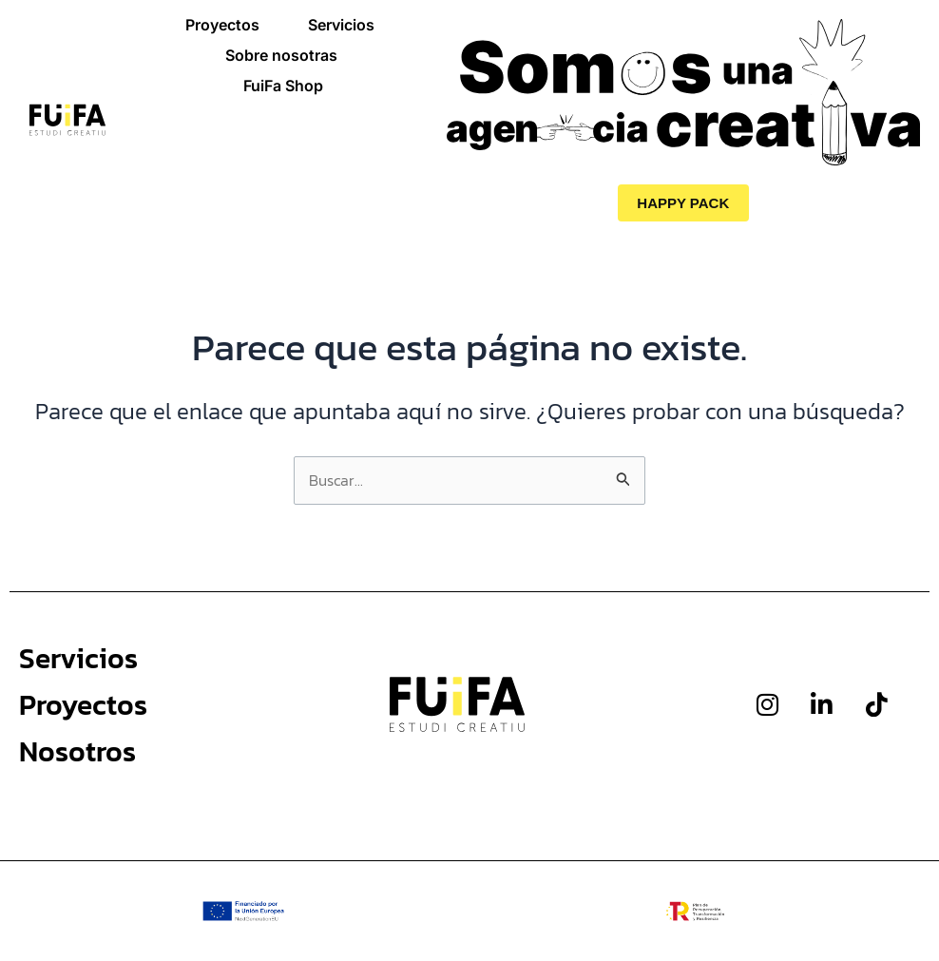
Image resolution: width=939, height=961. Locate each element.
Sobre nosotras (281, 55)
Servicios (341, 24)
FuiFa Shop (283, 85)
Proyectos (222, 24)
